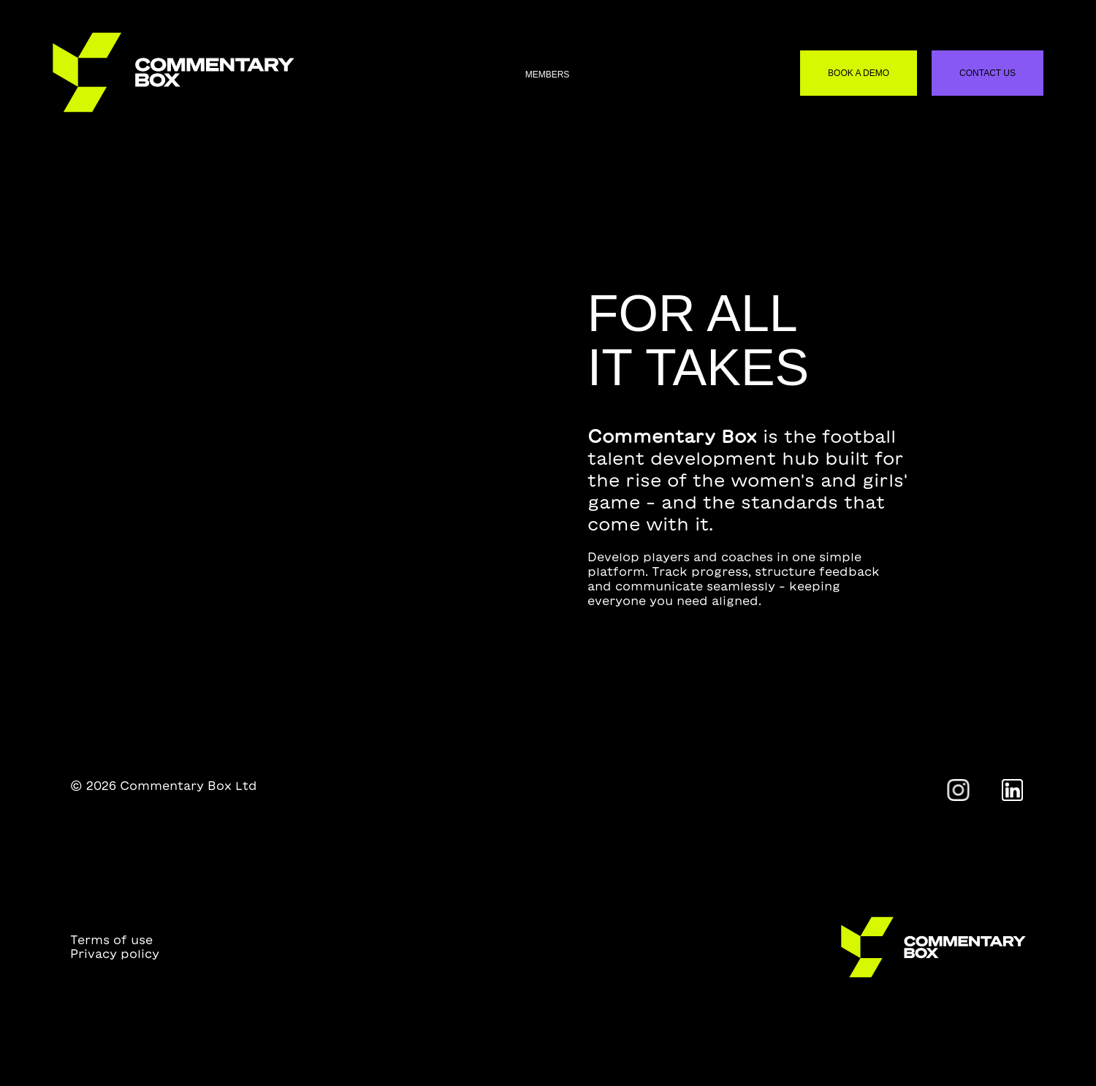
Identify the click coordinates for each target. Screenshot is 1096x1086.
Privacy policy (114, 954)
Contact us (987, 73)
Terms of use (111, 940)
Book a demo (858, 73)
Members (547, 74)
